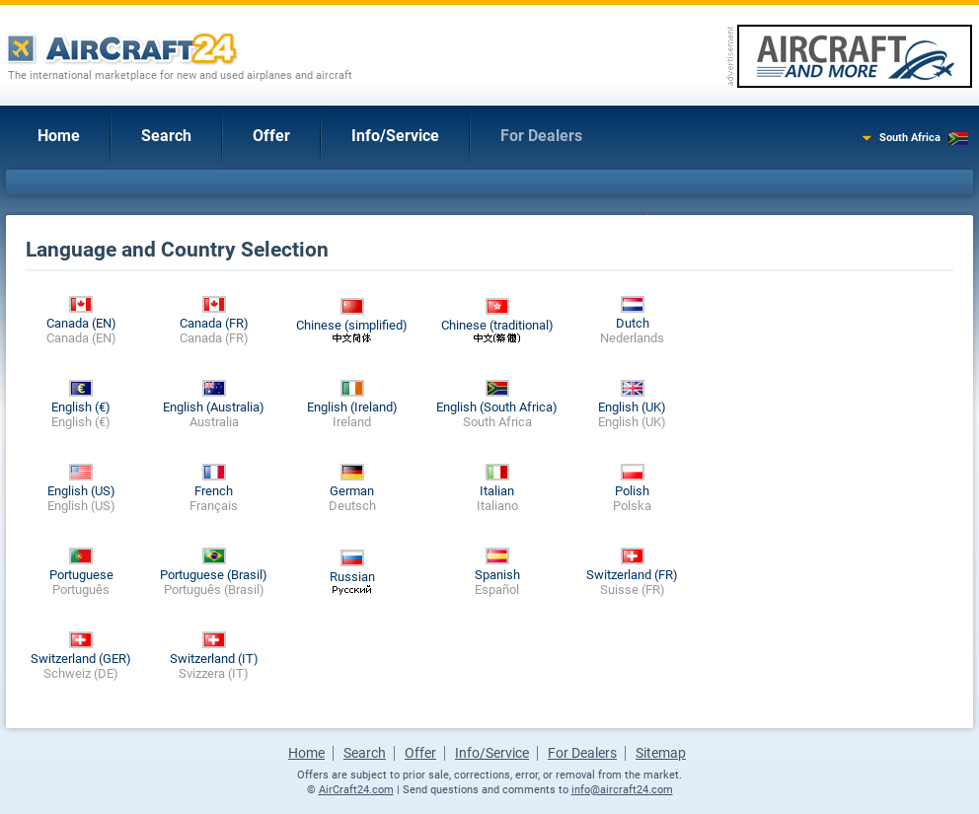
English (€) (81, 407)
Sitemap (661, 753)
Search (166, 135)
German (352, 490)
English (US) (81, 490)
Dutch (632, 323)
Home (59, 135)
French (213, 490)
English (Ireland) (352, 407)
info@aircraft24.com (622, 789)
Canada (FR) (214, 323)
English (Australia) (213, 407)
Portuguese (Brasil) (213, 574)
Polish (632, 490)
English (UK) (632, 407)
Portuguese (81, 574)
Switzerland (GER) (81, 658)
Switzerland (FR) (632, 574)
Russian (352, 576)
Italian (497, 490)
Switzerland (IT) (214, 658)
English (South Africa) (497, 407)
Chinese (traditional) (497, 325)
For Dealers (541, 135)
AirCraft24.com (356, 789)
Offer (271, 135)
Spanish (497, 574)
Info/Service (395, 135)
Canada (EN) (81, 323)
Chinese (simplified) (352, 325)
